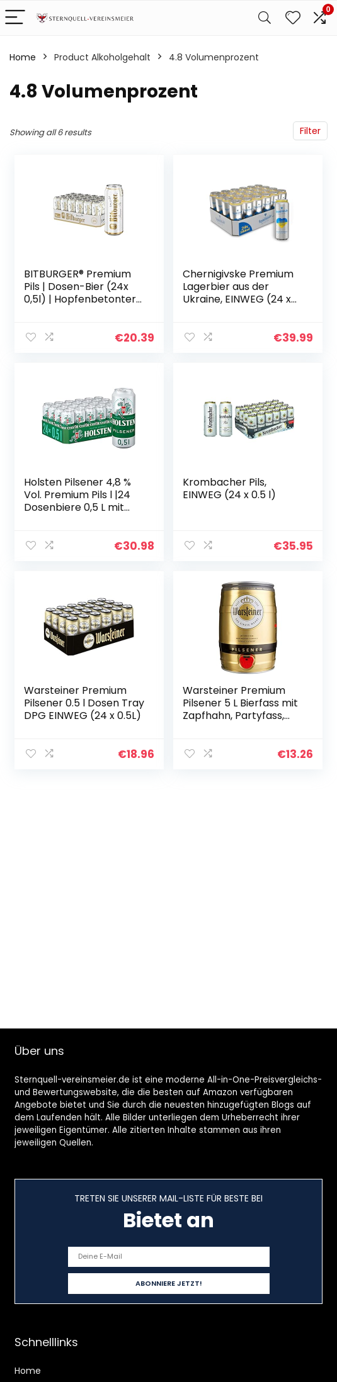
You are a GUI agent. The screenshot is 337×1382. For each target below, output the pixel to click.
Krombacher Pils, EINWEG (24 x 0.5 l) (229, 488)
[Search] (264, 18)
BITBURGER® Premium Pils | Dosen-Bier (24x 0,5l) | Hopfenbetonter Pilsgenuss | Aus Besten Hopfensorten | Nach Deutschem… (80, 305)
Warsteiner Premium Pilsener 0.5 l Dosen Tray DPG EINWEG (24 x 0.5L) (84, 703)
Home (22, 57)
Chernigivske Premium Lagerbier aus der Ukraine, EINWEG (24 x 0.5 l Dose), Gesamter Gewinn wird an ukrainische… (238, 305)
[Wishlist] (292, 18)
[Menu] (15, 18)
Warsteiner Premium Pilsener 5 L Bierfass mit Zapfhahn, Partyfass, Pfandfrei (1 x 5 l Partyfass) (240, 715)
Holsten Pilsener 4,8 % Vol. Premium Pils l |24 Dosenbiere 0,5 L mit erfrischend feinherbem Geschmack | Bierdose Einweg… (83, 513)
